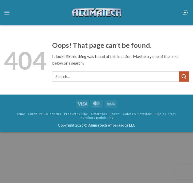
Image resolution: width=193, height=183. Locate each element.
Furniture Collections (44, 114)
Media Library (165, 114)
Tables (115, 114)
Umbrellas (99, 114)
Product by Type (76, 114)
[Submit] (184, 76)
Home (20, 114)
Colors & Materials (137, 114)
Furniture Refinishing (97, 117)
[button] (7, 12)
